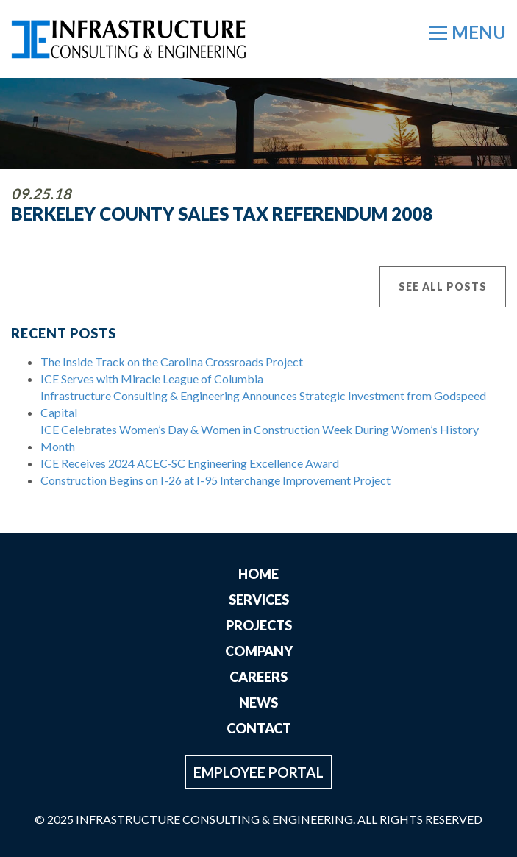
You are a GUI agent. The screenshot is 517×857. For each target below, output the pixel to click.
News (258, 702)
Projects (259, 625)
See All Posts (443, 286)
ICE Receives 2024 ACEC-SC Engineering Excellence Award (189, 463)
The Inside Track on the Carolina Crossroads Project (171, 362)
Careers (258, 677)
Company (259, 651)
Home (258, 574)
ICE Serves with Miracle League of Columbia (151, 378)
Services (259, 599)
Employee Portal (258, 772)
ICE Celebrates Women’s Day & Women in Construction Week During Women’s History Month (259, 437)
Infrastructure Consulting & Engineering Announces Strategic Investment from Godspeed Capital (263, 403)
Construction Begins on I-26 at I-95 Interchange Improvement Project (215, 480)
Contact (259, 728)
